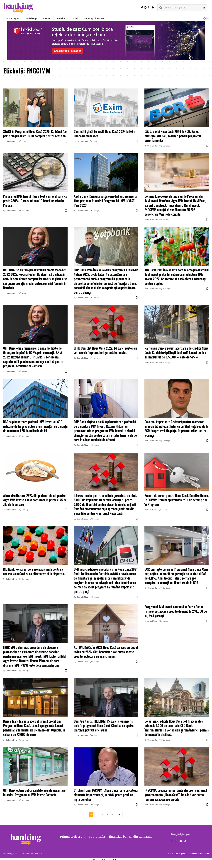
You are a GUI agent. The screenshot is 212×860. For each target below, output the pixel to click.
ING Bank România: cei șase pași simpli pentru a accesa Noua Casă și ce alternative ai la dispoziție (33, 571)
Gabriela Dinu (11, 141)
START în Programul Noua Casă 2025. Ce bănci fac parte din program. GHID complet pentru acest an (34, 133)
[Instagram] (145, 7)
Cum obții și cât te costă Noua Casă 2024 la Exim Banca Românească (104, 133)
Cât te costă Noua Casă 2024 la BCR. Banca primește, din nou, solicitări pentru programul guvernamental (172, 136)
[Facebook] (142, 7)
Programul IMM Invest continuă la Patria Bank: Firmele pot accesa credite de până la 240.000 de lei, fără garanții (175, 611)
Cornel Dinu (152, 510)
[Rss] (153, 7)
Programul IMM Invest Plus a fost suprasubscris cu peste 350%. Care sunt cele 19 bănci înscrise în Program (35, 200)
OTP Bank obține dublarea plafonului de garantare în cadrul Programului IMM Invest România (34, 792)
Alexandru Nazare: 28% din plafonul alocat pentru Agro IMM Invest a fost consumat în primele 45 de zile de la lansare (35, 500)
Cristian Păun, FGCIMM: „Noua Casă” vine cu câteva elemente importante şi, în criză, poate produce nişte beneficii (105, 795)
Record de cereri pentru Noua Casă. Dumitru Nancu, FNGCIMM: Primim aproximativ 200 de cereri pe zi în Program (176, 500)
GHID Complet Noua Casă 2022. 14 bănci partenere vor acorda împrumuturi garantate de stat (105, 350)
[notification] (197, 18)
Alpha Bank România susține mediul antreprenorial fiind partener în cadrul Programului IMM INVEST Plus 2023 (105, 200)
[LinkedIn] (149, 7)
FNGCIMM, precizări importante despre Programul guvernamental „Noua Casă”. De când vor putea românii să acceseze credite (175, 795)
